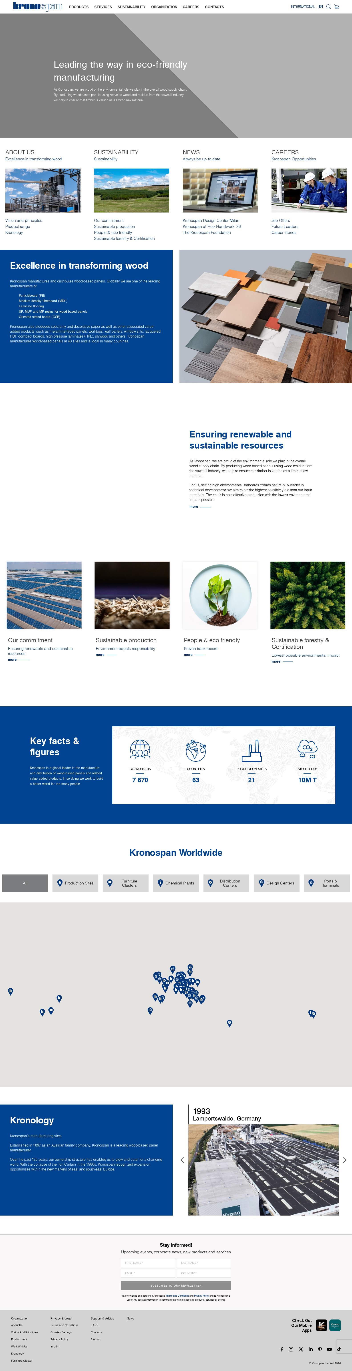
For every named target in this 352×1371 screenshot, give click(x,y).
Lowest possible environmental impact (306, 655)
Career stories (284, 232)
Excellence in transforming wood (33, 159)
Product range (17, 226)
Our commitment (109, 220)
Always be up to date (201, 159)
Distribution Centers (224, 883)
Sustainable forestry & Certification (124, 238)
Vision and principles (23, 220)
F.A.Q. (94, 1325)
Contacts (96, 1332)
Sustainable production (114, 226)
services (103, 7)
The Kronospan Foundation (207, 232)
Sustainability (105, 159)
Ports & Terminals (323, 883)
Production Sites (75, 883)
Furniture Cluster (21, 1361)
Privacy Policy (59, 1339)
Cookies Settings (61, 1332)
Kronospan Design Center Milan (211, 220)
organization (164, 7)
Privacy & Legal (61, 1318)
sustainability (132, 7)
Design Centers (276, 883)
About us (16, 1325)
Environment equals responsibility (125, 648)
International (303, 6)
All (25, 883)
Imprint (54, 1346)
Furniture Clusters (122, 883)
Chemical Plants (176, 883)
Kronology (14, 232)
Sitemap (96, 1339)
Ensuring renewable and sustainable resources (40, 651)
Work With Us (19, 1346)
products (79, 7)
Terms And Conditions (64, 1325)
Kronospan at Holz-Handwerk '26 (212, 226)
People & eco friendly (113, 232)
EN (321, 6)
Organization (19, 1318)
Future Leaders (285, 226)
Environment (19, 1339)
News (130, 1318)
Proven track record (201, 648)
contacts (214, 7)
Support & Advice (103, 1318)
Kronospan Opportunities (294, 159)
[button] (181, 991)
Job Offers (281, 220)
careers (191, 7)
